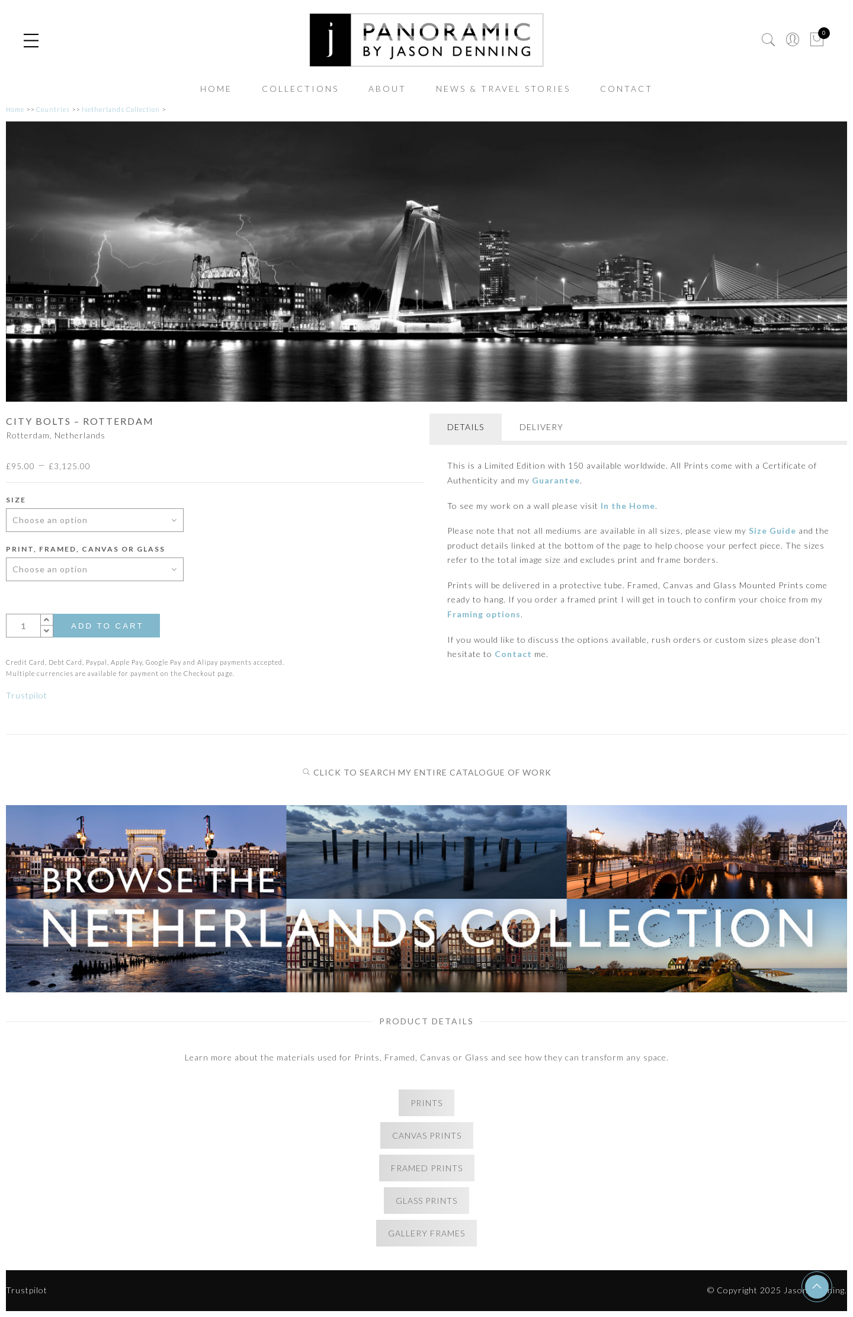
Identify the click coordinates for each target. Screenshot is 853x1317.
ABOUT (387, 89)
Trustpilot (26, 695)
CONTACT (626, 89)
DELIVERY (541, 427)
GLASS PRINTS (426, 1201)
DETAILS (465, 427)
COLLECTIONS (300, 89)
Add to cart (107, 625)
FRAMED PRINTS (427, 1168)
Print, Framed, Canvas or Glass (85, 548)
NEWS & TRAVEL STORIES (503, 89)
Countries (53, 109)
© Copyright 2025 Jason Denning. (777, 1290)
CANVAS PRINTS (426, 1135)
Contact (513, 654)
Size (16, 499)
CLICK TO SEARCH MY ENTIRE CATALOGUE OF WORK (426, 772)
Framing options (484, 614)
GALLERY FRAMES (426, 1233)
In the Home (628, 506)
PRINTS (426, 1103)
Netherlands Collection (121, 109)
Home (15, 109)
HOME (216, 89)
